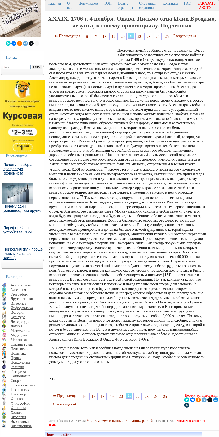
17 (95, 36)
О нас (69, 5)
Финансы (18, 408)
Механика (19, 339)
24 (158, 36)
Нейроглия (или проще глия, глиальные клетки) (23, 253)
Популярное (88, 3)
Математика (20, 330)
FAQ (187, 3)
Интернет (18, 303)
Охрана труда (22, 344)
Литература (20, 321)
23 (148, 36)
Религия (17, 367)
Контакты (170, 3)
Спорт (16, 380)
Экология (18, 417)
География (19, 294)
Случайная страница (147, 5)
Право (16, 358)
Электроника (21, 426)
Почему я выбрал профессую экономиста (18, 169)
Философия (20, 403)
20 (123, 36)
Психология (20, 362)
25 (167, 36)
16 (86, 36)
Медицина (19, 335)
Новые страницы (125, 5)
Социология (20, 376)
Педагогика (20, 349)
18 (104, 36)
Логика (16, 326)
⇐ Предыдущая (67, 36)
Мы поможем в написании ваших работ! (119, 420)
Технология (20, 389)
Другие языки (22, 299)
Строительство (23, 385)
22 (139, 36)
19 (113, 36)
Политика (18, 353)
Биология (18, 289)
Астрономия (21, 285)
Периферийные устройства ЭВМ (17, 230)
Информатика (22, 308)
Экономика (20, 421)
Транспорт (19, 394)
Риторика (18, 371)
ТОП (108, 3)
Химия (16, 412)
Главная (54, 3)
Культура (18, 317)
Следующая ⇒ (184, 36)
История (17, 312)
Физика (17, 399)
